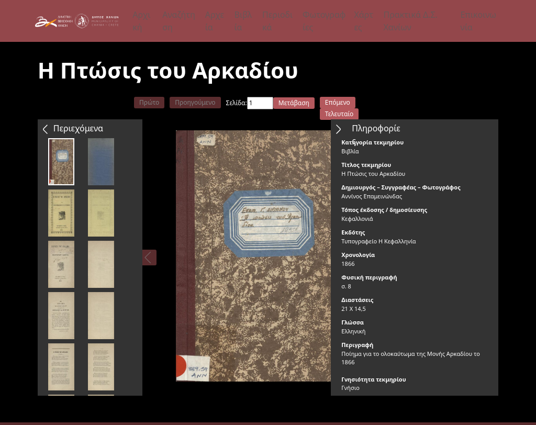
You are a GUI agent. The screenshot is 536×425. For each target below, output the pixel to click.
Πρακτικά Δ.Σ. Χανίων (410, 21)
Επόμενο (337, 102)
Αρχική (141, 21)
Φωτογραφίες (324, 21)
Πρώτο (149, 102)
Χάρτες (363, 21)
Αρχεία (214, 21)
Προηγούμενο (195, 102)
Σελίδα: (236, 102)
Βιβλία (243, 21)
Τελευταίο (339, 113)
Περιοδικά (277, 21)
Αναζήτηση (178, 21)
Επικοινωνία (478, 21)
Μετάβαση (293, 102)
